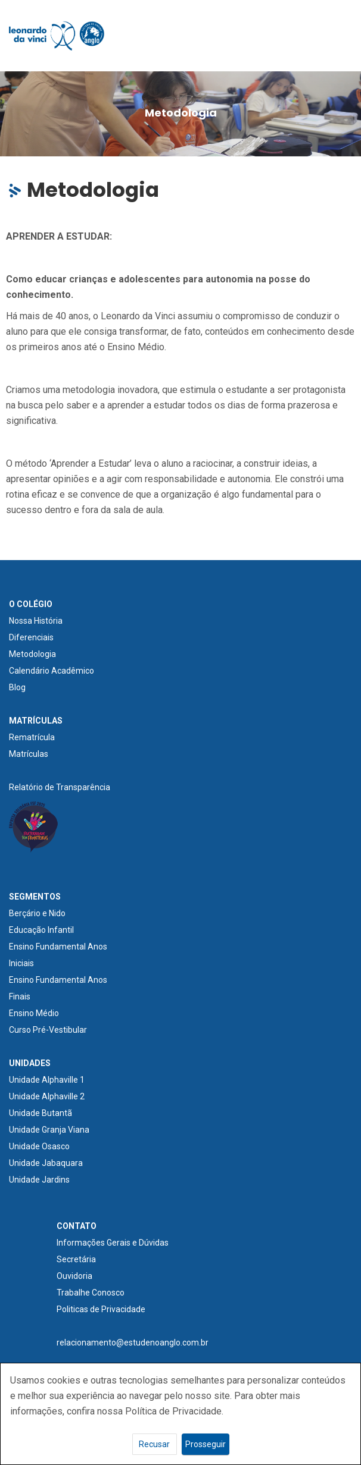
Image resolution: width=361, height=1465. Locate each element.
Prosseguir (205, 1444)
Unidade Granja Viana (49, 1129)
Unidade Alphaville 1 (47, 1079)
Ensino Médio (34, 1013)
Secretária (76, 1259)
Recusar (154, 1444)
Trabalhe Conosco (91, 1292)
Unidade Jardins (39, 1179)
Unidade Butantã (40, 1113)
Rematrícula (32, 737)
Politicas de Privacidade (101, 1309)
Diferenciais (31, 637)
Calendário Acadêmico (51, 670)
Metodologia (32, 654)
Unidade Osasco (39, 1146)
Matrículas (28, 754)
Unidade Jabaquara (46, 1163)
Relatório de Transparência (59, 787)
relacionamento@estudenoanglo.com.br (132, 1342)
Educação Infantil (41, 930)
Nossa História (36, 620)
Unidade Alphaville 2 (47, 1096)
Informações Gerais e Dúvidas (113, 1242)
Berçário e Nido (37, 913)
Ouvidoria (74, 1276)
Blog (17, 687)
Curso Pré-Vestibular (48, 1030)
